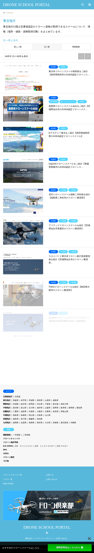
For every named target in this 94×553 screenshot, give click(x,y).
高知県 (39, 419)
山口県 (47, 415)
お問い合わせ (51, 479)
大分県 (47, 423)
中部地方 (7, 408)
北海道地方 (7, 396)
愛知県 (79, 408)
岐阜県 (63, 408)
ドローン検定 (8, 457)
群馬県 (31, 404)
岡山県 (31, 415)
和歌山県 (64, 411)
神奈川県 (64, 404)
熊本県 (39, 423)
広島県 (39, 415)
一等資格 (16, 435)
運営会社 (29, 538)
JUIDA (6, 453)
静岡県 (71, 408)
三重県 (16, 411)
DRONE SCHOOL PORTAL (46, 527)
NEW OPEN (8, 484)
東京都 (55, 404)
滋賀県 (23, 411)
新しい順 (17, 47)
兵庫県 (47, 411)
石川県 (31, 408)
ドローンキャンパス (11, 439)
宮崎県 (55, 423)
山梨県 (47, 408)
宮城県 (31, 400)
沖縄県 (73, 423)
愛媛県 (31, 419)
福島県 (55, 400)
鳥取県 (16, 415)
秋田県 (39, 400)
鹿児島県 (64, 423)
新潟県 (16, 408)
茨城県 (16, 404)
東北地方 (7, 400)
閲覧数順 (76, 47)
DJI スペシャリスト (24, 446)
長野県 (55, 408)
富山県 (23, 408)
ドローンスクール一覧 (12, 475)
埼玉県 (39, 404)
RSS (47, 533)
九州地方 (7, 423)
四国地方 (7, 419)
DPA (5, 450)
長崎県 (31, 423)
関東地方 (7, 404)
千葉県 (47, 404)
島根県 (23, 415)
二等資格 (26, 435)
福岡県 (16, 423)
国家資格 (7, 435)
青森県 (16, 400)
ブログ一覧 (7, 479)
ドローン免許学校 (10, 442)
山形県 (47, 400)
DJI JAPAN (8, 446)
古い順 (47, 47)
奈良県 (55, 411)
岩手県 (23, 400)
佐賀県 (23, 423)
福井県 (39, 408)
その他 (6, 461)
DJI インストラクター (45, 446)
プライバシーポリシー (44, 538)
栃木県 (23, 404)
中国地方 (7, 415)
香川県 (23, 419)
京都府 (31, 411)
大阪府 (39, 411)
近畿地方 (7, 411)
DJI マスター (62, 446)
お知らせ (50, 475)
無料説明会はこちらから (69, 547)
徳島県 (16, 419)
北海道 (17, 396)
